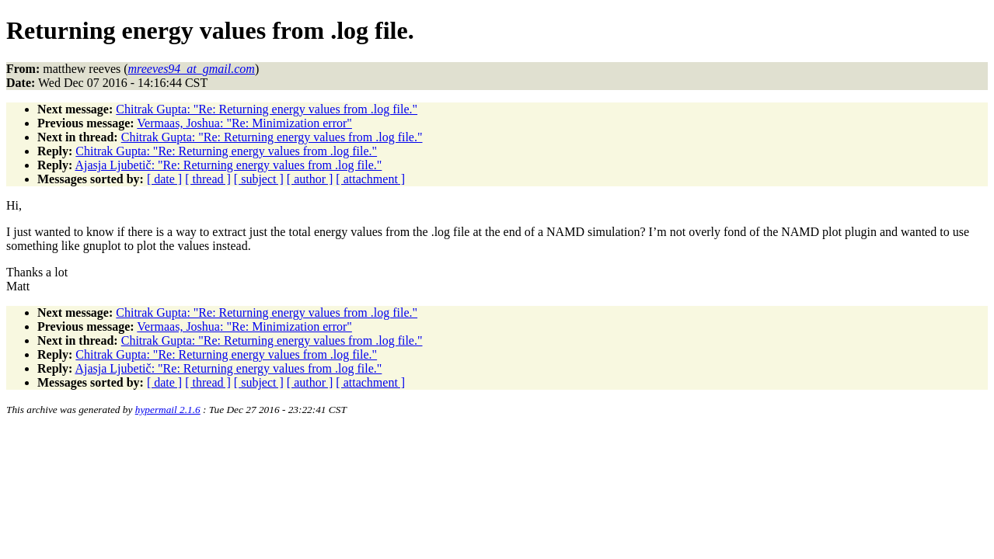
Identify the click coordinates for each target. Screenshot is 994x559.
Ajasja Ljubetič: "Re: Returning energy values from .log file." (228, 165)
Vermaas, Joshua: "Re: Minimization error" (244, 123)
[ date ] (164, 179)
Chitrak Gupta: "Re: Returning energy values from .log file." (266, 109)
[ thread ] (208, 179)
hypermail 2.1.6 (168, 409)
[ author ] (310, 179)
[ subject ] (259, 179)
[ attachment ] (370, 179)
